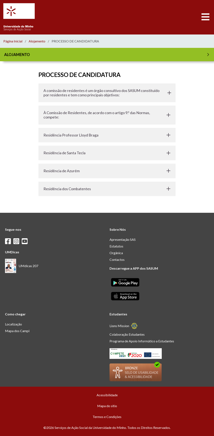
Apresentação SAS (123, 239)
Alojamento (37, 41)
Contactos (117, 259)
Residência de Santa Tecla (107, 152)
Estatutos (116, 246)
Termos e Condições (107, 417)
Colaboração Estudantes (127, 334)
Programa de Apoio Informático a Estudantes (142, 341)
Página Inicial (12, 41)
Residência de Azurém (107, 170)
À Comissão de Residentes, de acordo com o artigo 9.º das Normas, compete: (107, 114)
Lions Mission (124, 326)
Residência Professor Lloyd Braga (107, 135)
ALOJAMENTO (107, 54)
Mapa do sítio (107, 406)
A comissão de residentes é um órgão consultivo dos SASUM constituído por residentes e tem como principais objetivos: (107, 92)
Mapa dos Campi (17, 331)
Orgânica (116, 253)
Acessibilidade (107, 395)
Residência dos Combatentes (107, 188)
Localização (13, 324)
